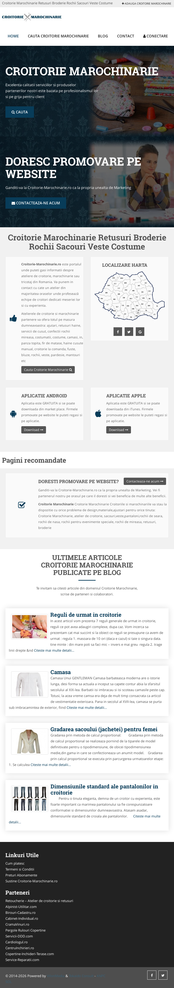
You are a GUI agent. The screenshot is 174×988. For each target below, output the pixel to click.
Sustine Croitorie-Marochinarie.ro (31, 881)
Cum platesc (14, 863)
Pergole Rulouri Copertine (25, 930)
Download (33, 430)
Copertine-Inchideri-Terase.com (29, 953)
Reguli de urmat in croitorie (85, 614)
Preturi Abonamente (21, 875)
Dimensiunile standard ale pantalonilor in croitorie (104, 789)
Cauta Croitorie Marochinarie (58, 36)
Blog (103, 36)
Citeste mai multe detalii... (54, 650)
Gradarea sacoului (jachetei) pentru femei (104, 729)
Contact (125, 36)
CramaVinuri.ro (17, 924)
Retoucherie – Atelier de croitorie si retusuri (39, 900)
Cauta (20, 112)
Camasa (61, 672)
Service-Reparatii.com (22, 959)
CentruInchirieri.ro (19, 948)
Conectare (155, 36)
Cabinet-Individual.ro (21, 918)
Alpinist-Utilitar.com (21, 906)
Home (13, 36)
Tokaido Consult (81, 975)
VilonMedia (56, 975)
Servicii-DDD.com (19, 936)
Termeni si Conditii (19, 869)
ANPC (101, 975)
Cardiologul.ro (16, 942)
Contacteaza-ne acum (36, 203)
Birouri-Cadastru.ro (20, 912)
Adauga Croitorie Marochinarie (146, 3)
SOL (8, 981)
